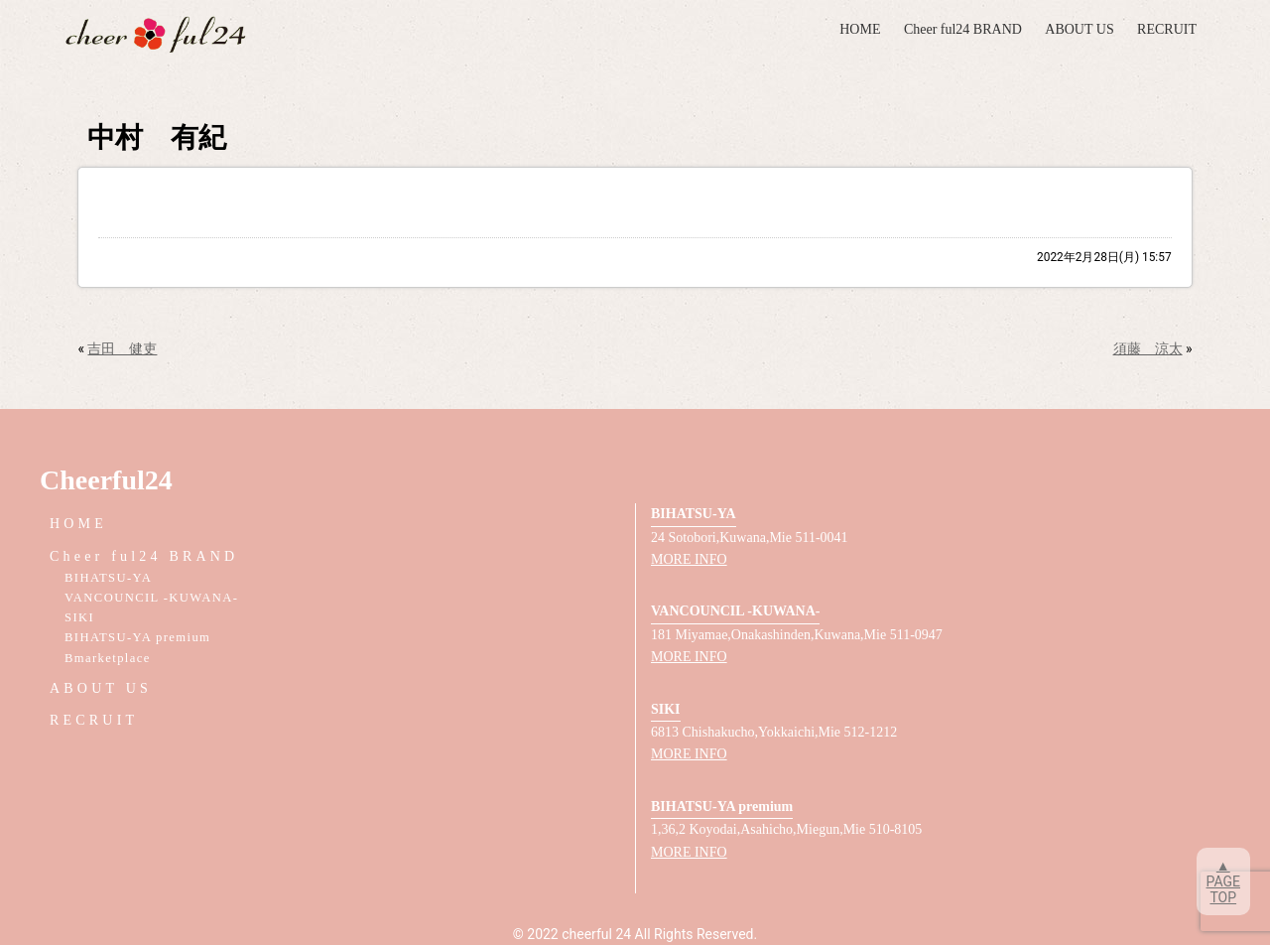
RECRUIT (1167, 29)
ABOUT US (1079, 29)
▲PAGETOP (1223, 881)
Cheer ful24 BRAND (963, 29)
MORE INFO (689, 559)
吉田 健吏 (122, 348)
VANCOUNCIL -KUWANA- (151, 598)
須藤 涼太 (1148, 348)
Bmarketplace (107, 658)
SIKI (79, 617)
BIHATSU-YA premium (137, 637)
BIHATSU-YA (108, 578)
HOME (859, 29)
